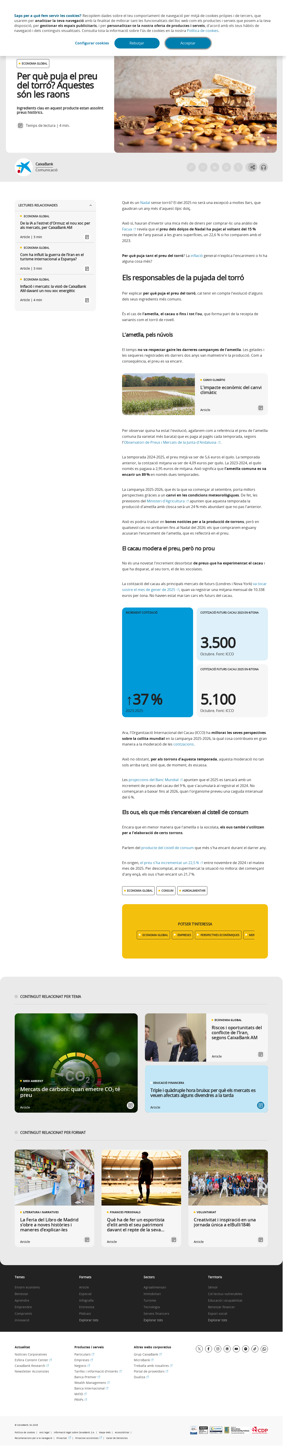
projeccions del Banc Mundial (156, 779)
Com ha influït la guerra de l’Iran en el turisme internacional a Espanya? (52, 257)
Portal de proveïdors (151, 1371)
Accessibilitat (122, 1432)
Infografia (86, 1301)
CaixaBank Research (32, 1365)
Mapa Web (105, 1432)
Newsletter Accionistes (32, 1371)
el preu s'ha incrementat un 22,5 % (171, 862)
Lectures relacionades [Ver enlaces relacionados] (55, 205)
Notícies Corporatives (31, 1354)
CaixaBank (44, 164)
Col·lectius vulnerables (225, 1294)
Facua (129, 229)
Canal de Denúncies (117, 1438)
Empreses (83, 1360)
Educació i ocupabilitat (225, 1301)
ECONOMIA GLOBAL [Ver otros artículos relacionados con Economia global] (34, 63)
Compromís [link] (23, 1314)
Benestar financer (221, 1307)
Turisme (150, 1301)
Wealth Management (92, 1382)
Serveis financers (156, 1314)
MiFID (80, 1394)
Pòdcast (85, 1314)
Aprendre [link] (22, 1301)
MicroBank (144, 1360)
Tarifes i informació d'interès (98, 1371)
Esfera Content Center (33, 1360)
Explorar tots (88, 1320)
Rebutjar (137, 43)
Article (84, 1287)
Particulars (84, 1354)
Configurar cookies (92, 43)
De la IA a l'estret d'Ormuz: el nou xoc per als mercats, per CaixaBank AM (55, 225)
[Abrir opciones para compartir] (252, 167)
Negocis (82, 1365)
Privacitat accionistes (88, 1438)
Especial (85, 1294)
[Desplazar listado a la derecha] (259, 935)
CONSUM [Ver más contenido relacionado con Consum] (167, 890)
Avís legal (44, 1432)
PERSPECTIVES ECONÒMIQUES (220, 935)
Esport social (217, 1314)
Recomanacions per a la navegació (33, 1438)
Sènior (213, 1287)
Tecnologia (152, 1307)
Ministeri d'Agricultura (168, 501)
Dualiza (141, 1377)
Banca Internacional (91, 1388)
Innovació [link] (22, 1320)
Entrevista (86, 1307)
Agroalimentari (155, 1287)
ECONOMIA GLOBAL (155, 935)
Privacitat (64, 1438)
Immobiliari (152, 1294)
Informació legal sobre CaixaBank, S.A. (74, 1432)
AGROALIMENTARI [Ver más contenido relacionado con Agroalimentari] (193, 890)
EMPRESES (184, 935)
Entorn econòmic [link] (27, 1287)
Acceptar (188, 43)
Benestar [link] (21, 1294)
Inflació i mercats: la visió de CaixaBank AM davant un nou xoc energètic (53, 288)
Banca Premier (87, 1377)
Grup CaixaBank (148, 1354)
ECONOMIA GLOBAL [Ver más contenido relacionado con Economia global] (140, 890)
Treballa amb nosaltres (153, 1365)
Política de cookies (202, 30)
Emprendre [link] (23, 1307)
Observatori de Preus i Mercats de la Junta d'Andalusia (172, 442)
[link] (195, 394)
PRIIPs (80, 1399)
